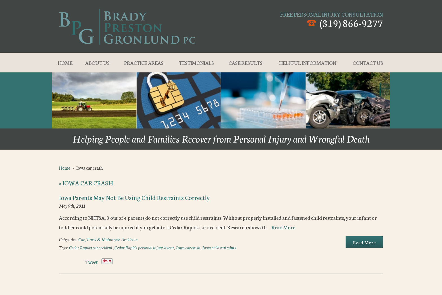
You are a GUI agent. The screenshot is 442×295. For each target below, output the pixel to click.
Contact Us (368, 62)
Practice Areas (143, 62)
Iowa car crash (188, 247)
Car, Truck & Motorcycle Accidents (108, 239)
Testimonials (196, 62)
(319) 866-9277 (351, 22)
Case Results (245, 62)
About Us (97, 62)
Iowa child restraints (219, 247)
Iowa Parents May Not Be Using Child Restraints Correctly (134, 197)
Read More (283, 227)
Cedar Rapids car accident (90, 247)
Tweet (91, 261)
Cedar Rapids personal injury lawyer (144, 247)
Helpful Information (307, 62)
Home (65, 62)
